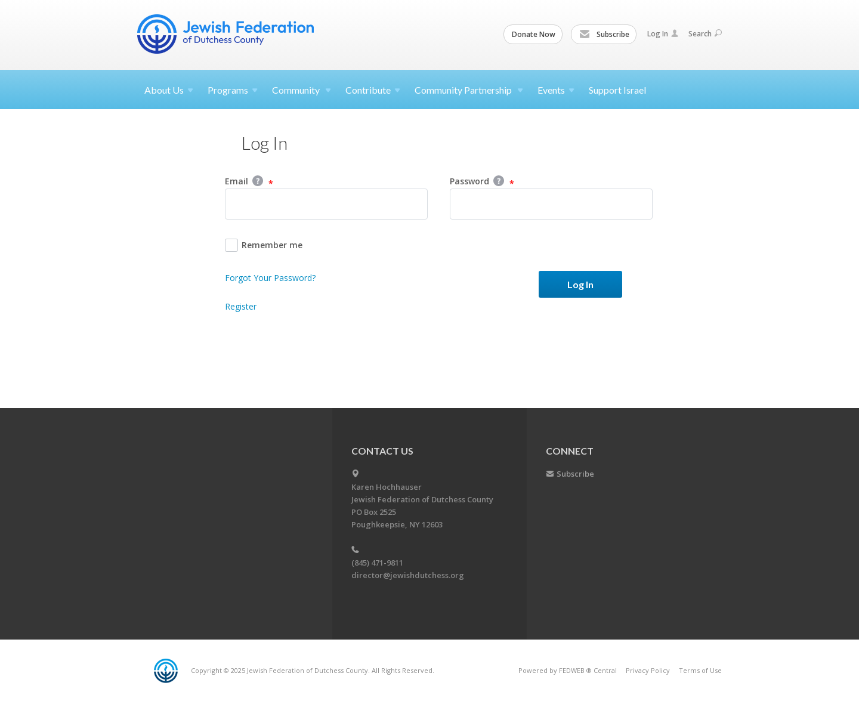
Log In (662, 34)
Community (301, 89)
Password (482, 182)
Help (257, 180)
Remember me (263, 245)
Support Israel (617, 89)
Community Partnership (469, 89)
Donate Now (533, 34)
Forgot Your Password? (270, 277)
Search (705, 34)
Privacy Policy (648, 670)
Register (241, 306)
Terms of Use (700, 670)
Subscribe (604, 34)
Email (249, 182)
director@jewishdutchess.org (407, 575)
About (168, 89)
